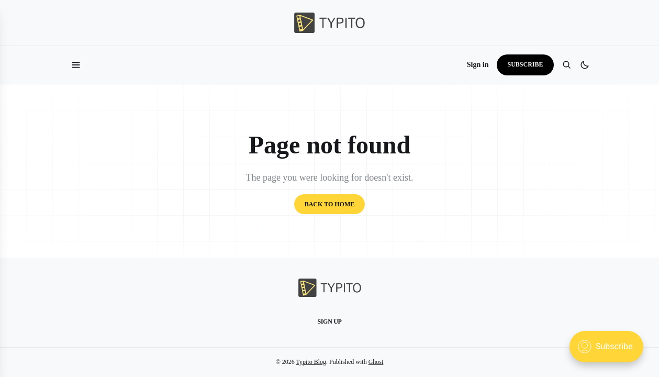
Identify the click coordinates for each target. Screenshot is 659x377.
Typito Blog (311, 361)
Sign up (329, 321)
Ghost (376, 361)
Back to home (330, 204)
